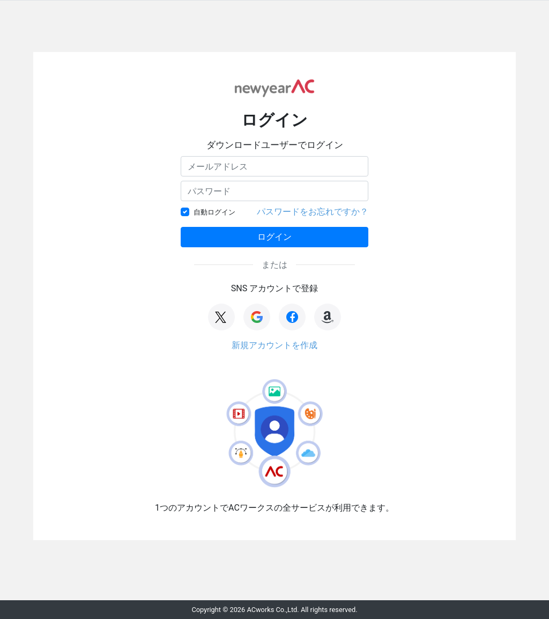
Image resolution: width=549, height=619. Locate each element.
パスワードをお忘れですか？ (312, 212)
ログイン (274, 237)
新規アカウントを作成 (274, 345)
